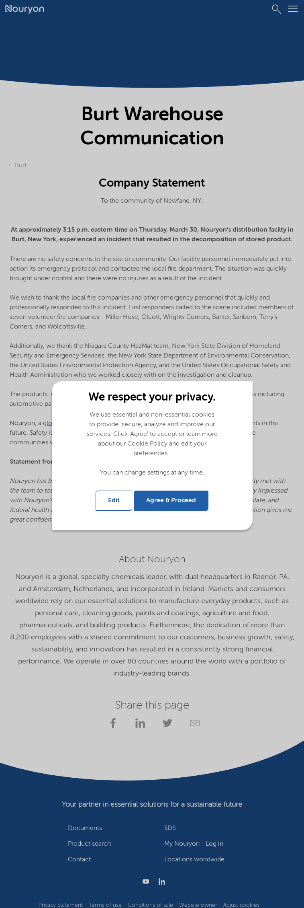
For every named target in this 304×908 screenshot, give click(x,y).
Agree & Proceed (171, 500)
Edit (114, 500)
